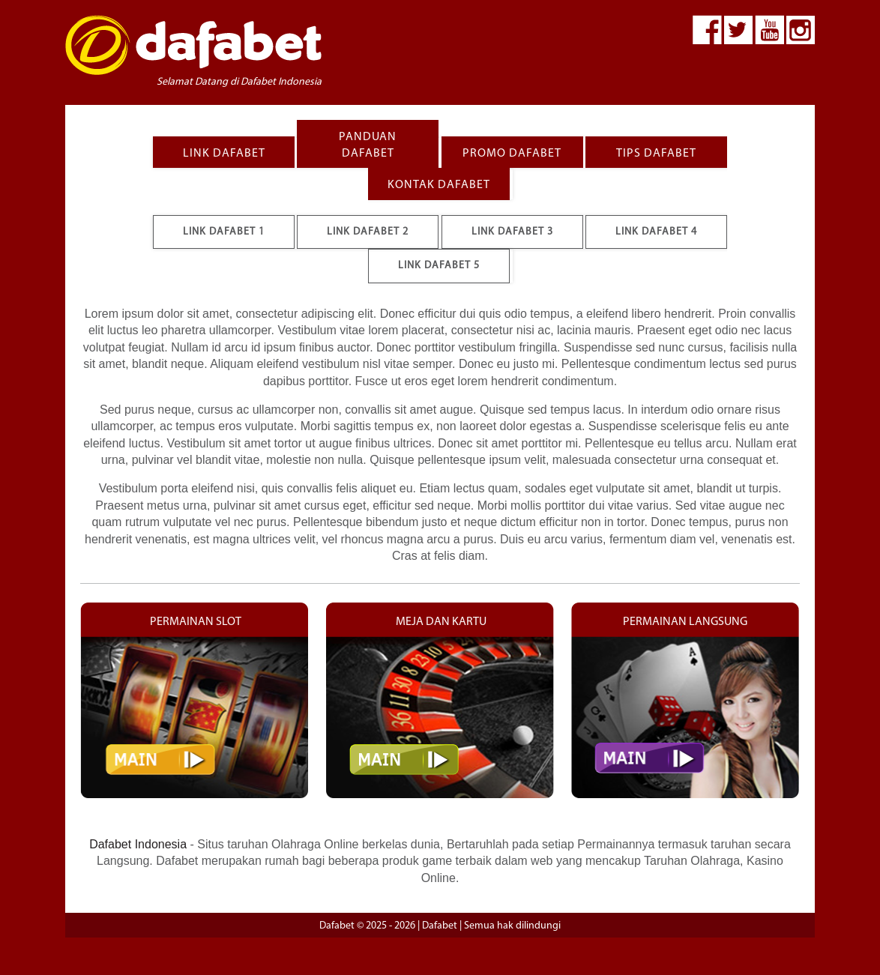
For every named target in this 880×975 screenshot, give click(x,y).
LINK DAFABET (224, 154)
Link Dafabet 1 (224, 232)
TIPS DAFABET (656, 154)
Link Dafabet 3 (512, 232)
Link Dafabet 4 (656, 232)
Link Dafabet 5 (439, 265)
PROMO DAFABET (511, 154)
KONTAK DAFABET (439, 185)
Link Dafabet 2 (368, 232)
